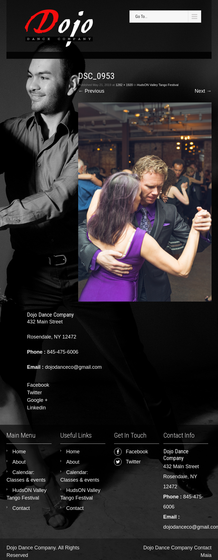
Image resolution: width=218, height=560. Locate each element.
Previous (91, 91)
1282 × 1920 (124, 85)
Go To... (141, 16)
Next (203, 91)
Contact (21, 508)
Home (19, 451)
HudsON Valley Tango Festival (157, 85)
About (18, 462)
